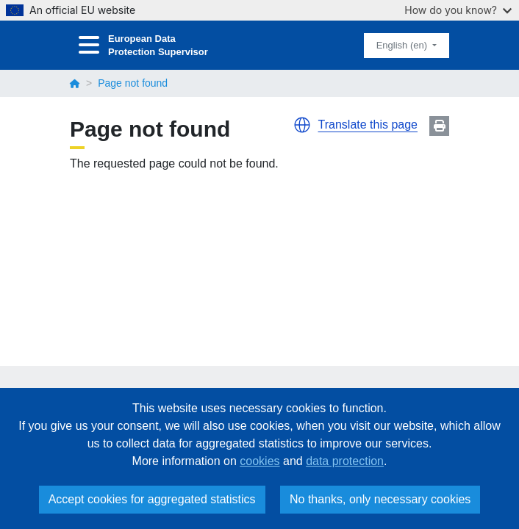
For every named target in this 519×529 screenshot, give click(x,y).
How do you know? (458, 10)
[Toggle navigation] (89, 45)
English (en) (403, 45)
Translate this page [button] (368, 124)
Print (439, 126)
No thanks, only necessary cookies (380, 499)
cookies (259, 461)
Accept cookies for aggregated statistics (152, 499)
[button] (302, 125)
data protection (345, 461)
